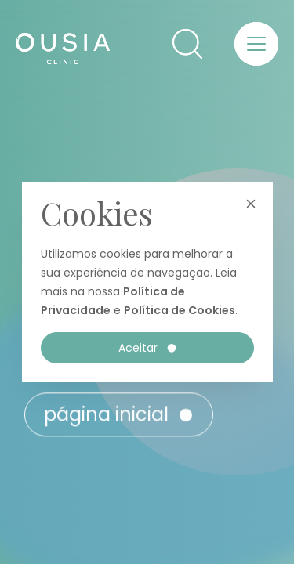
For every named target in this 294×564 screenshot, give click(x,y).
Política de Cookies (179, 310)
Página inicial (119, 421)
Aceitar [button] (148, 348)
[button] (187, 44)
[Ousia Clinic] (63, 52)
